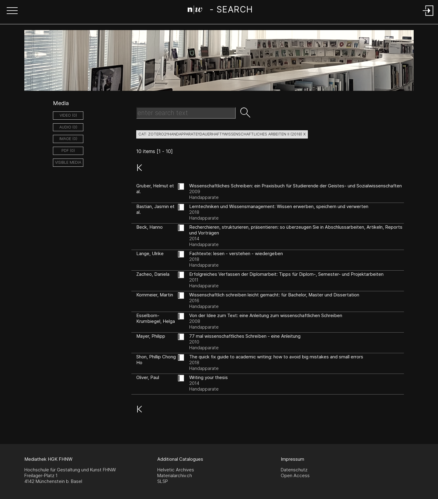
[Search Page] (220, 10)
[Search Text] (186, 113)
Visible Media (68, 162)
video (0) (68, 115)
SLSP (162, 481)
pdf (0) (68, 150)
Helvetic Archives (175, 470)
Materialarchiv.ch (174, 475)
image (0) (68, 138)
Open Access (295, 475)
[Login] (428, 16)
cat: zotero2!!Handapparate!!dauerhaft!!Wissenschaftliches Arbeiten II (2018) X (222, 134)
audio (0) (68, 127)
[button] (12, 11)
